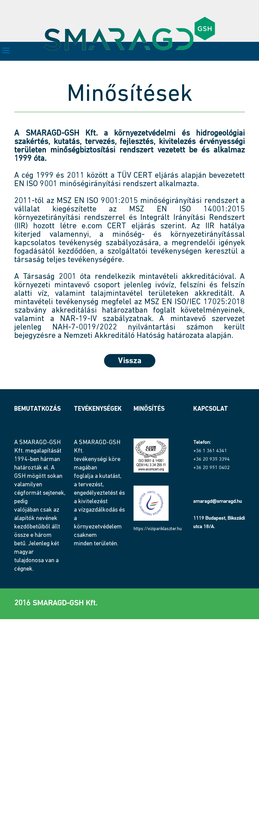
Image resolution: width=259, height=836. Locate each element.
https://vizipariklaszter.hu (158, 529)
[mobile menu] (5, 51)
